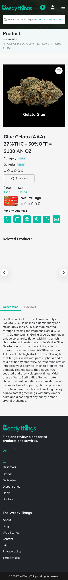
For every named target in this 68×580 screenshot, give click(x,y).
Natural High (10, 39)
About (7, 520)
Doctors (8, 499)
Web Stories (11, 532)
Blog (6, 526)
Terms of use (11, 557)
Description (10, 307)
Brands (8, 474)
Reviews (30, 307)
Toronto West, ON (50, 19)
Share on (19, 178)
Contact (8, 539)
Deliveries (9, 480)
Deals (7, 493)
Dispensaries (11, 486)
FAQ (6, 545)
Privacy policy (12, 551)
